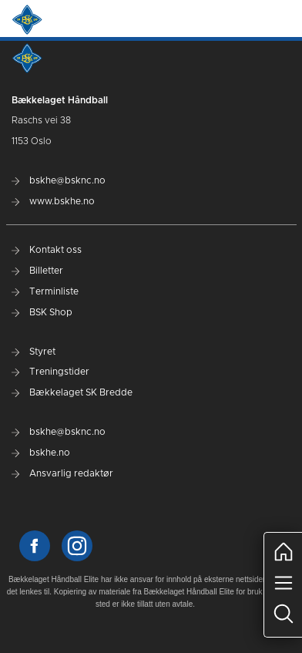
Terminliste (45, 291)
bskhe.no (41, 452)
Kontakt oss (47, 249)
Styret (33, 351)
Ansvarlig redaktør (62, 473)
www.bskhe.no (53, 201)
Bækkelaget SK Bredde (72, 392)
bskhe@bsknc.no (59, 180)
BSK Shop (42, 312)
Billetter (37, 270)
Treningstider (50, 371)
